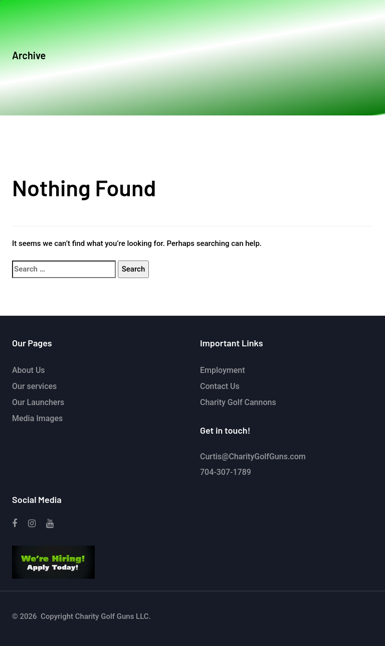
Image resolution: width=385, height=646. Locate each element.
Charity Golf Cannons (238, 402)
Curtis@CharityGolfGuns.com (253, 456)
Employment (222, 370)
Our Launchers (38, 402)
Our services (34, 386)
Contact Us (220, 386)
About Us (28, 370)
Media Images (37, 418)
